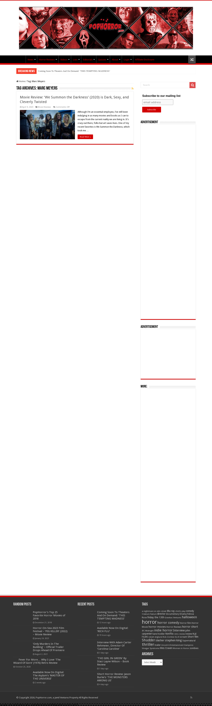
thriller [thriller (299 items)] (148, 644)
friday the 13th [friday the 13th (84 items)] (155, 617)
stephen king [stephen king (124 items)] (173, 640)
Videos (63, 59)
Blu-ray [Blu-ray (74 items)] (171, 611)
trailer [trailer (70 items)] (158, 645)
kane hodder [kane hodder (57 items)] (159, 634)
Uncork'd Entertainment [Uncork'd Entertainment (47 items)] (172, 645)
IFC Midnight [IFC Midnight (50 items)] (148, 630)
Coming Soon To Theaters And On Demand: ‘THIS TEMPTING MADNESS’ (74, 71)
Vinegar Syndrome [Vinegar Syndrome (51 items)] (150, 648)
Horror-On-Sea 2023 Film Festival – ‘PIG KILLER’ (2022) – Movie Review (50, 631)
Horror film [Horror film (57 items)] (185, 623)
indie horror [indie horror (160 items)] (163, 630)
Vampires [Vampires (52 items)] (188, 645)
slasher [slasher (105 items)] (160, 640)
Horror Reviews (47, 59)
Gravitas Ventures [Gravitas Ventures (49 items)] (173, 617)
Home (20, 81)
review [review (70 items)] (188, 633)
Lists (75, 59)
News (30, 59)
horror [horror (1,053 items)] (149, 622)
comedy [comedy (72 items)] (190, 611)
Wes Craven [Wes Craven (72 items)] (166, 648)
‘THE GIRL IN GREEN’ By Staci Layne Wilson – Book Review (113, 661)
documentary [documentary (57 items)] (172, 614)
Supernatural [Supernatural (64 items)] (188, 640)
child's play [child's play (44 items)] (180, 611)
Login (126, 59)
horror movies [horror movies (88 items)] (157, 626)
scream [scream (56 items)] (183, 637)
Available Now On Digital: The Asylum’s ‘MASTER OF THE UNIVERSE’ (48, 675)
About (115, 59)
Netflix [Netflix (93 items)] (169, 633)
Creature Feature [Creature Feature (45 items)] (149, 614)
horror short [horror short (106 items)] (190, 626)
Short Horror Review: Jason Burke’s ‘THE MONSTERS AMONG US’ (114, 677)
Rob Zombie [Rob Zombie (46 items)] (168, 637)
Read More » (85, 137)
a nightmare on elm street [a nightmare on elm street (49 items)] (154, 611)
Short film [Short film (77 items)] (193, 636)
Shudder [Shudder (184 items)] (148, 640)
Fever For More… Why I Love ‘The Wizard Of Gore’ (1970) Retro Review (37, 661)
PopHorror (21, 59)
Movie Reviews (44, 107)
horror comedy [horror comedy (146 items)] (168, 622)
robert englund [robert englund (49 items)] (155, 637)
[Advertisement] (168, 221)
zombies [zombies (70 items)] (194, 648)
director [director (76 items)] (161, 613)
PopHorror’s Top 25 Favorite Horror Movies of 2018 (49, 615)
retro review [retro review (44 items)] (179, 634)
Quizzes (102, 59)
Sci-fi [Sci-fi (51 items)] (177, 637)
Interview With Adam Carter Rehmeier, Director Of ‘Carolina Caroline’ (114, 645)
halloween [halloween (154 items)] (189, 617)
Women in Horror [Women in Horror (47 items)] (181, 648)
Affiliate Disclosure (144, 59)
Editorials (88, 59)
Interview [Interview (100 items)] (179, 630)
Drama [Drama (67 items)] (183, 614)
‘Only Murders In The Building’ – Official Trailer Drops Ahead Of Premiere (48, 647)
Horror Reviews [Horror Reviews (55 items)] (173, 627)
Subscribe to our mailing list (161, 95)
